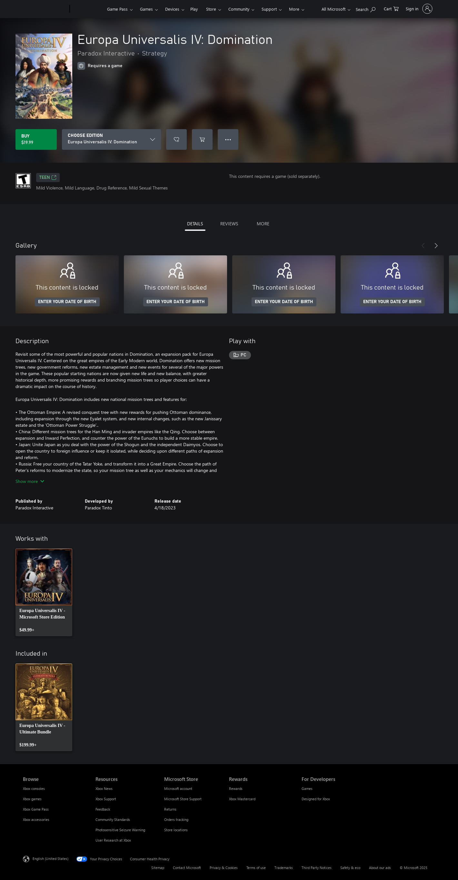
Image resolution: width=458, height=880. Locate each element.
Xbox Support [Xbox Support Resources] (105, 799)
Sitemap (157, 867)
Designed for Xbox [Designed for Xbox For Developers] (316, 799)
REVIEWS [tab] (229, 223)
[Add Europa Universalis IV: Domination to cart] (202, 139)
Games (146, 9)
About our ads (380, 867)
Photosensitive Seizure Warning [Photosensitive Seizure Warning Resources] (120, 830)
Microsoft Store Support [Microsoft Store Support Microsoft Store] (183, 799)
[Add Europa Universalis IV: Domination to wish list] (176, 139)
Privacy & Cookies (224, 867)
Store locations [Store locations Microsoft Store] (176, 830)
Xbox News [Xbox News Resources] (104, 788)
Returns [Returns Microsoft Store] (170, 809)
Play (194, 9)
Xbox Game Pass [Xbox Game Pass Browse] (36, 809)
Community (238, 9)
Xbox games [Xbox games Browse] (32, 799)
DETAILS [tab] (195, 223)
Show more (29, 481)
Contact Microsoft (187, 867)
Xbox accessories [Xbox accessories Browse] (36, 819)
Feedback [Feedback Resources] (102, 809)
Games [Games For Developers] (307, 788)
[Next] (436, 245)
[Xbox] (87, 9)
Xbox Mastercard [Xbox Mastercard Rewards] (242, 799)
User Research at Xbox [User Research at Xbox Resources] (113, 840)
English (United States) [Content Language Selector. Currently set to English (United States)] (50, 858)
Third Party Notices (317, 867)
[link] (43, 592)
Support (269, 9)
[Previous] (423, 245)
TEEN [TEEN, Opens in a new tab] (47, 177)
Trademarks (283, 867)
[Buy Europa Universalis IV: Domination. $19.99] (36, 139)
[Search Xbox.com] (365, 8)
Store (211, 9)
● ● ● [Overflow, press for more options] (228, 139)
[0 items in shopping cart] (391, 8)
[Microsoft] (45, 9)
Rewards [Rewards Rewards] (236, 788)
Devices (172, 9)
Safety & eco (350, 867)
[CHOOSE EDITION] (111, 139)
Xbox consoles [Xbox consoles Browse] (34, 788)
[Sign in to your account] (418, 8)
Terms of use (256, 867)
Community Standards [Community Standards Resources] (112, 819)
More (294, 9)
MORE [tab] (263, 223)
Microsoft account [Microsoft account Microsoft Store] (178, 788)
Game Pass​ (117, 9)
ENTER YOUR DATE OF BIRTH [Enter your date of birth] (67, 302)
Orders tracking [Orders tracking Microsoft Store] (176, 819)
